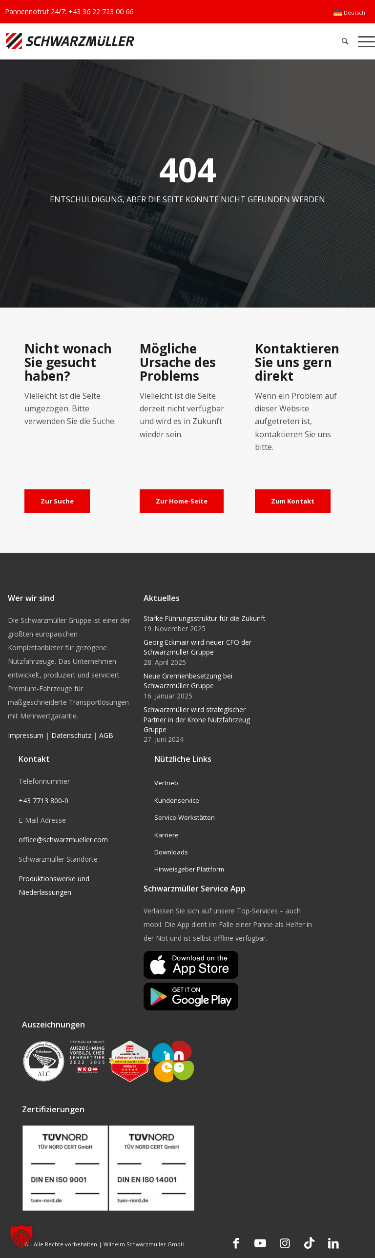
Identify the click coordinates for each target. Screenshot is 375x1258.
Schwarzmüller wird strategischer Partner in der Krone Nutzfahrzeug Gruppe (197, 719)
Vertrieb (166, 782)
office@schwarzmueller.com (63, 839)
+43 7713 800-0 (43, 800)
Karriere (166, 835)
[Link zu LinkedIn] (333, 1243)
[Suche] (345, 41)
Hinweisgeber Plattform (189, 869)
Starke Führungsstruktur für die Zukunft (204, 618)
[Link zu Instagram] (284, 1243)
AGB (106, 735)
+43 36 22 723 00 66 (100, 11)
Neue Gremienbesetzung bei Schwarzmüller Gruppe (188, 680)
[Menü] (364, 41)
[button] (21, 1236)
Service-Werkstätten (184, 817)
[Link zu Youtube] (260, 1243)
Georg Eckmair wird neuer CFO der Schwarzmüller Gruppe (197, 647)
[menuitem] (349, 12)
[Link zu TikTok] (309, 1243)
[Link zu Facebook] (236, 1243)
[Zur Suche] (57, 501)
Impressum (25, 735)
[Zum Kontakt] (293, 501)
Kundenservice (176, 800)
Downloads (171, 852)
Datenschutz (71, 735)
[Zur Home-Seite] (182, 501)
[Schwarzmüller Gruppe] (110, 41)
